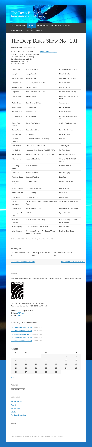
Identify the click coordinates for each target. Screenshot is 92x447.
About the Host (55, 25)
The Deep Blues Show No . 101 (73, 262)
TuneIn (19, 315)
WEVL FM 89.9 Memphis (48, 52)
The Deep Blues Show (29, 13)
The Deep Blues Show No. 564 (21, 334)
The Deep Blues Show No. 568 (21, 327)
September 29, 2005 (29, 47)
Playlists (31, 25)
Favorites (66, 25)
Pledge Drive (15, 408)
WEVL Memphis (36, 30)
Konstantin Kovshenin (55, 436)
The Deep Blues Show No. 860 (21, 337)
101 (52, 239)
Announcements (42, 25)
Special (13, 412)
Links (27, 30)
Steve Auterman (16, 47)
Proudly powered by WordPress (22, 436)
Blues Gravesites (17, 30)
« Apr (12, 378)
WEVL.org (20, 313)
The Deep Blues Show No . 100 (23, 262)
